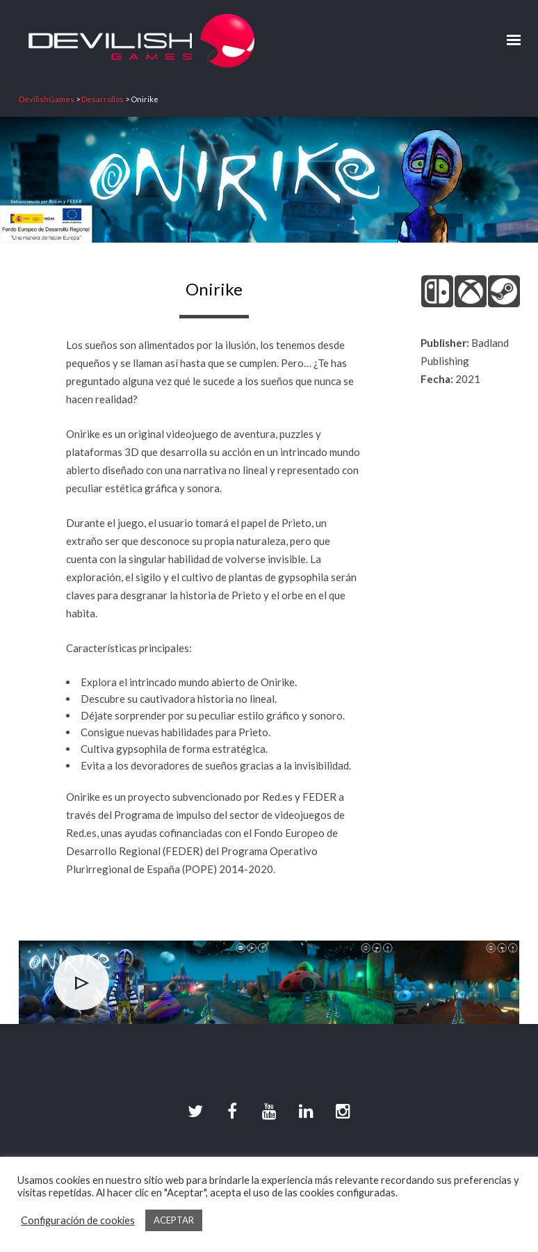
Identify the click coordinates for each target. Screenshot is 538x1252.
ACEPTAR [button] (174, 1220)
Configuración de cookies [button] (78, 1220)
